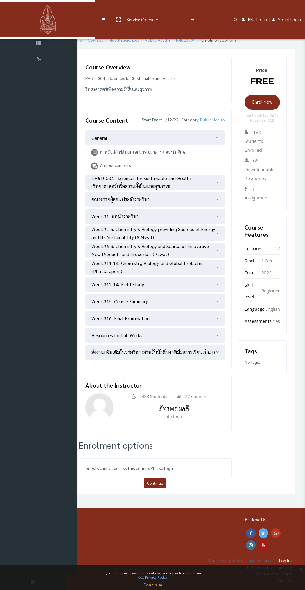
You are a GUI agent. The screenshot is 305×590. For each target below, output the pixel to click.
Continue (166, 490)
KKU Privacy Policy (152, 577)
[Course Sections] (38, 28)
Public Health (174, 40)
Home (93, 40)
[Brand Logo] (38, 10)
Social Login (286, 9)
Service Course (123, 9)
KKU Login (254, 9)
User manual (155, 9)
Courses (112, 40)
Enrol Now (264, 102)
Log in (284, 560)
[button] (100, 10)
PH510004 (202, 40)
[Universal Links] (38, 60)
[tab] (165, 144)
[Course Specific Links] (38, 44)
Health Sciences (141, 40)
